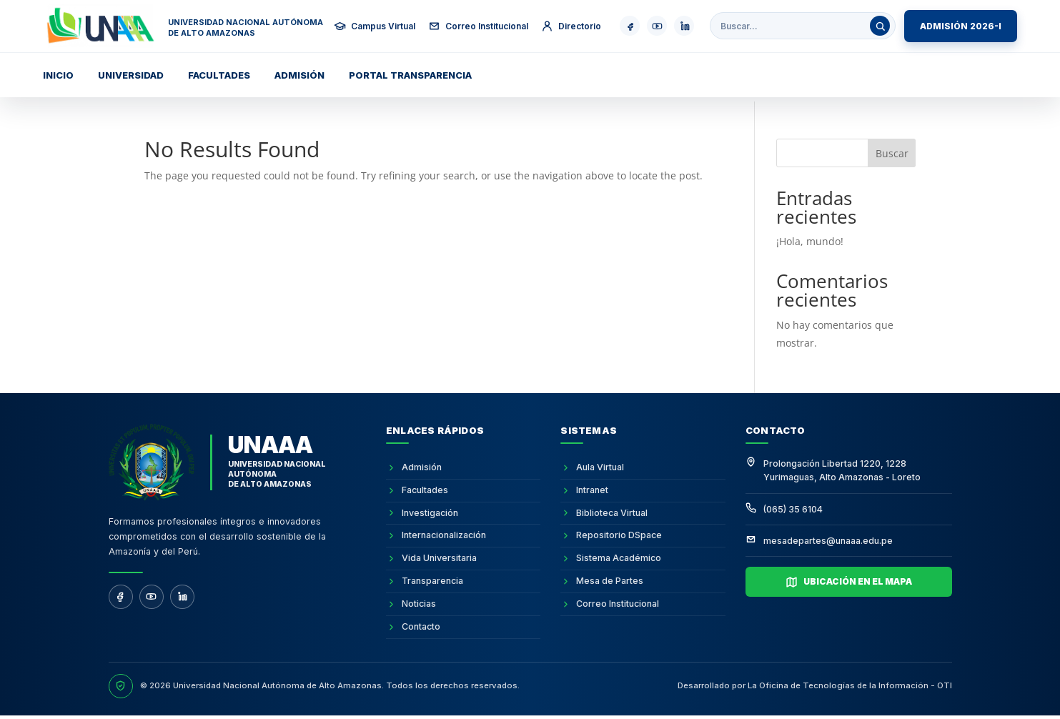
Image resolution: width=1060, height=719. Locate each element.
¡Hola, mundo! (809, 241)
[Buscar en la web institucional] (795, 26)
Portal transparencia (410, 75)
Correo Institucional (478, 26)
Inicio (58, 75)
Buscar (892, 153)
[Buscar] (880, 26)
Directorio (571, 26)
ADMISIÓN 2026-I (960, 26)
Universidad (131, 75)
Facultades (219, 75)
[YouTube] (151, 597)
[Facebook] (121, 597)
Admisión (299, 75)
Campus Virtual (374, 26)
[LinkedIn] (182, 597)
